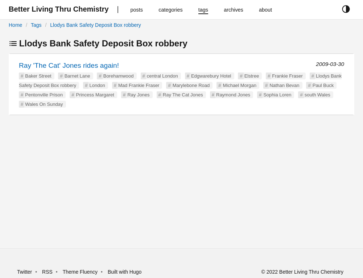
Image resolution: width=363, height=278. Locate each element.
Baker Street (38, 76)
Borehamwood (118, 76)
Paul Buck (323, 85)
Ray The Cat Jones (183, 94)
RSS (47, 272)
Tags (36, 25)
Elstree (251, 76)
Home (15, 25)
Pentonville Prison (44, 94)
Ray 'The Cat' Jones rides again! (69, 65)
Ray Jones (138, 94)
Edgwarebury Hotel (211, 76)
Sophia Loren (277, 94)
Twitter (24, 272)
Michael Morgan (239, 85)
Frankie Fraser (287, 76)
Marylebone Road (191, 85)
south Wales (317, 94)
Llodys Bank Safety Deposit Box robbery (95, 25)
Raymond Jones (233, 94)
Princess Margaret (95, 94)
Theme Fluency (81, 272)
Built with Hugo (124, 272)
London (97, 85)
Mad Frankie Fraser (138, 85)
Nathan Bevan (284, 85)
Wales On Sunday (44, 104)
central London (162, 76)
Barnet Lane (77, 76)
